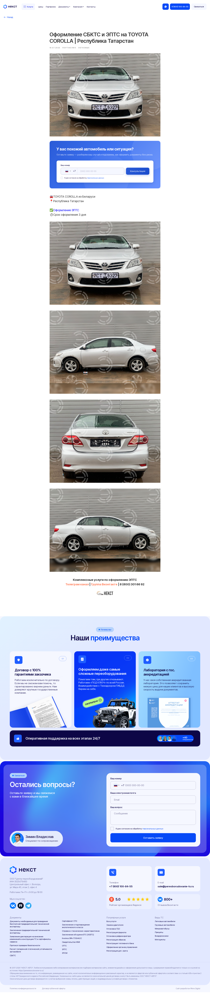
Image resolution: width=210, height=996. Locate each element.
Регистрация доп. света (117, 954)
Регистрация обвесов (116, 943)
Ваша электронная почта (123, 796)
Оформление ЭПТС (66, 212)
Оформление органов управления (121, 951)
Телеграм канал (78, 586)
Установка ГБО (113, 932)
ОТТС (64, 949)
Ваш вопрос (116, 811)
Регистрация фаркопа (116, 936)
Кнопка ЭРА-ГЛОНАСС (72, 942)
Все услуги (111, 925)
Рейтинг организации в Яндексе (125, 909)
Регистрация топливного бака (120, 947)
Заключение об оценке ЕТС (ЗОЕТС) (78, 938)
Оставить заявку (153, 841)
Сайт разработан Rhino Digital (188, 992)
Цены (40, 7)
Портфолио (51, 7)
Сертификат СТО (69, 925)
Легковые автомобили (165, 925)
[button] (198, 7)
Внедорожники (161, 940)
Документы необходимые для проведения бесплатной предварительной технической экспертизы (29, 928)
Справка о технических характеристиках (81, 935)
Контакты (91, 7)
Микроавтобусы (162, 932)
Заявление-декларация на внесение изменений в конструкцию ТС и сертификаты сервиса (30, 943)
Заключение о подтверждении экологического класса (76, 929)
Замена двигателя (114, 929)
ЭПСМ (64, 957)
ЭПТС (64, 953)
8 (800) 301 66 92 (132, 586)
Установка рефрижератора (118, 940)
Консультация (137, 173)
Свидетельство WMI (71, 946)
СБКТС (13, 959)
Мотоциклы (160, 943)
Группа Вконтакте (104, 586)
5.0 (118, 903)
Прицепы (159, 936)
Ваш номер (65, 167)
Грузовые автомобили (165, 929)
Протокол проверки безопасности (25, 949)
